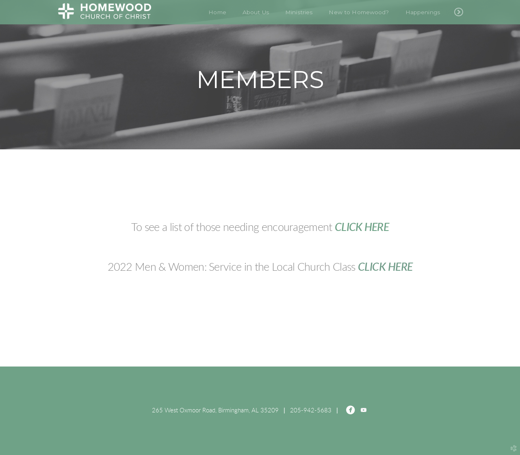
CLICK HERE (362, 227)
